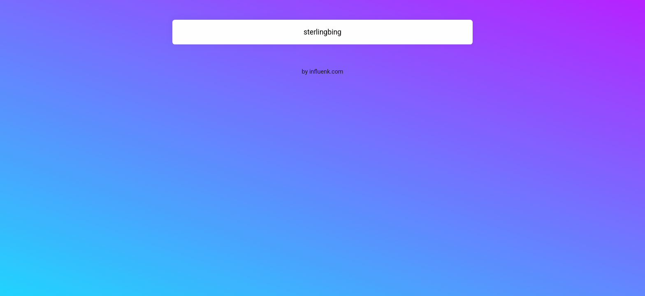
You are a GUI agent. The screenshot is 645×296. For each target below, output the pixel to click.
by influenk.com (322, 71)
